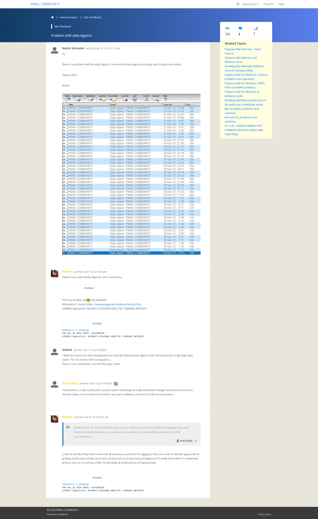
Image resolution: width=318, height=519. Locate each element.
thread (160, 355)
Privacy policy (264, 514)
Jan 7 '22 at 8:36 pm (95, 350)
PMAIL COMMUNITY (45, 4)
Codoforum (63, 514)
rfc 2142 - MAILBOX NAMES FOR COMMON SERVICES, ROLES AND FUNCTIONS (244, 130)
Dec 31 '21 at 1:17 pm (107, 48)
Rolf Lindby (186, 441)
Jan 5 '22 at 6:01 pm (95, 271)
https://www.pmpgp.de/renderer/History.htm (113, 304)
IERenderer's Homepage (75, 330)
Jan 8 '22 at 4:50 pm (100, 383)
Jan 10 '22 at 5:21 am (96, 417)
